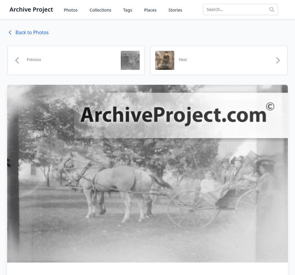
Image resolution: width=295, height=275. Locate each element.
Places (150, 10)
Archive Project (31, 9)
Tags (127, 10)
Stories (175, 10)
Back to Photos (28, 32)
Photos (71, 10)
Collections (100, 10)
